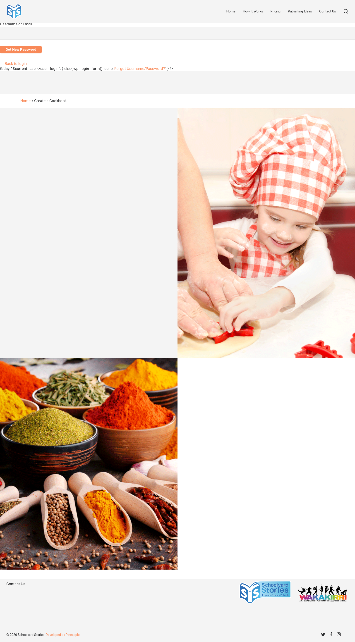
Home (25, 101)
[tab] (139, 69)
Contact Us (15, 584)
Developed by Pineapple (63, 634)
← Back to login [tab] (13, 64)
